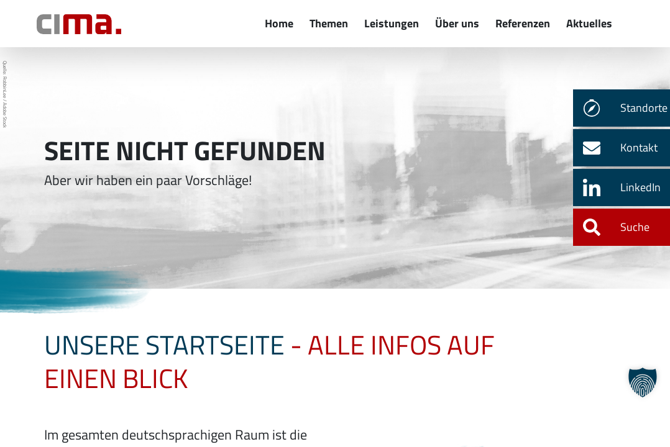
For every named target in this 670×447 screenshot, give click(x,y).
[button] (642, 382)
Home (279, 23)
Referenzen (522, 23)
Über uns (457, 23)
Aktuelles (589, 23)
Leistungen (391, 23)
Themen (329, 23)
